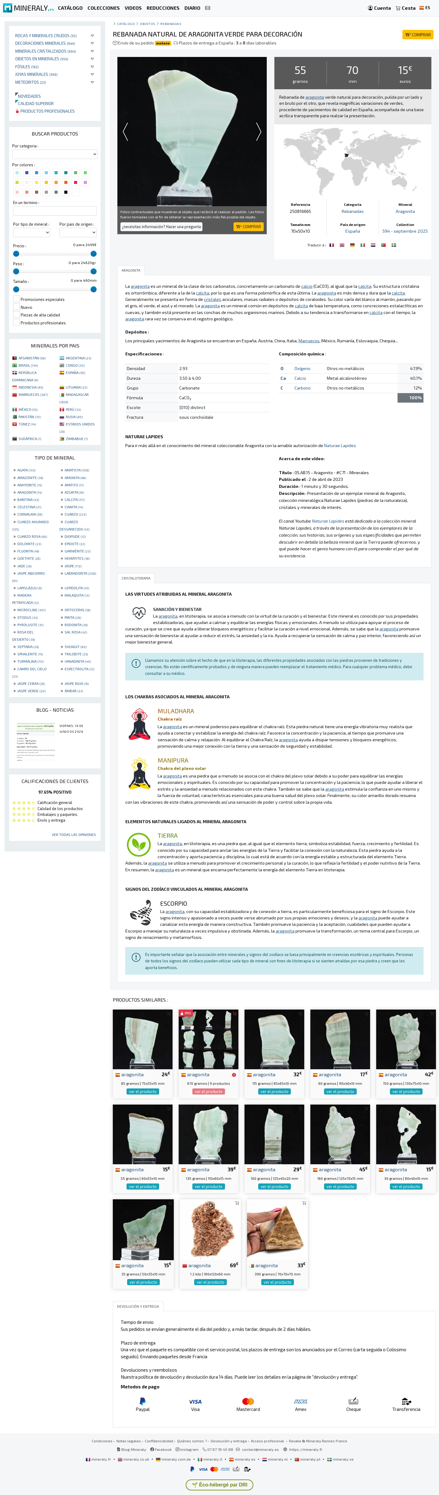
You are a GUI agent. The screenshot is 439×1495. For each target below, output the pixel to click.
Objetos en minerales (41, 58)
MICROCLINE (31, 610)
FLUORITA (28, 551)
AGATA (26, 470)
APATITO (74, 485)
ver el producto (143, 1091)
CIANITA (74, 507)
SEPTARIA (28, 646)
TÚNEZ (27, 424)
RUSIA (74, 416)
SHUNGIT (76, 646)
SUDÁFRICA (30, 438)
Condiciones (102, 1441)
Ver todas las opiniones (74, 834)
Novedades (28, 96)
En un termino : (26, 202)
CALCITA (74, 499)
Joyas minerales (36, 74)
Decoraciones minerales (45, 43)
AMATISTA (77, 470)
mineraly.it (210, 1459)
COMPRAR (418, 34)
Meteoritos (30, 82)
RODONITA (76, 624)
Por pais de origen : (76, 224)
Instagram (187, 1449)
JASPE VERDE (31, 691)
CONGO (75, 365)
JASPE (73, 566)
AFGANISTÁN (32, 358)
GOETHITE (28, 558)
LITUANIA (76, 387)
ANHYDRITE (29, 485)
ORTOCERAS (77, 610)
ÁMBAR (74, 691)
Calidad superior (34, 103)
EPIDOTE (75, 543)
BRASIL (28, 365)
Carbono (302, 387)
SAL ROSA (76, 632)
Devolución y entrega (229, 1441)
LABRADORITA (80, 573)
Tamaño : (21, 281)
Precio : (19, 245)
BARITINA (28, 499)
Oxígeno (302, 368)
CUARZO (75, 514)
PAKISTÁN (30, 416)
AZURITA (74, 492)
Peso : (18, 263)
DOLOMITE (29, 543)
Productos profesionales (45, 111)
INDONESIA (31, 387)
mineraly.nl (275, 1459)
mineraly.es (242, 1459)
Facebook (161, 1449)
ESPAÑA (75, 372)
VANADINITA (78, 661)
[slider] (16, 254)
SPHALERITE (30, 654)
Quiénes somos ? (192, 1441)
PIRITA (73, 617)
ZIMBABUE (77, 438)
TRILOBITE (76, 654)
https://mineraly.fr (306, 1449)
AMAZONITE (30, 477)
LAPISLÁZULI (29, 588)
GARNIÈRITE (78, 551)
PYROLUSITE (30, 624)
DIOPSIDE (75, 536)
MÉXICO (28, 409)
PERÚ (73, 409)
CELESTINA (29, 507)
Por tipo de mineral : (31, 224)
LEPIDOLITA (77, 588)
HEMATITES (77, 558)
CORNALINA (29, 514)
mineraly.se (340, 1459)
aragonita (129, 1074)
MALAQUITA (77, 595)
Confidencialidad (159, 1441)
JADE (24, 566)
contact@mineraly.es (260, 1449)
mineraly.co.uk (134, 1459)
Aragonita (405, 211)
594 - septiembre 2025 (405, 231)
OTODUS (27, 617)
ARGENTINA (78, 358)
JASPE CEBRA (31, 683)
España (352, 231)
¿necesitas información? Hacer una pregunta (161, 226)
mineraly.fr (99, 1459)
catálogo (126, 24)
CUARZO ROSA (32, 536)
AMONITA (75, 477)
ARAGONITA (29, 492)
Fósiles (27, 66)
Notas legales (128, 1441)
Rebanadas (170, 24)
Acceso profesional (268, 1441)
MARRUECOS (33, 394)
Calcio (300, 378)
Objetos (147, 24)
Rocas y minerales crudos (46, 35)
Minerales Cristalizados (45, 51)
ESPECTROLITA (79, 669)
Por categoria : (25, 145)
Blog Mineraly (131, 1449)
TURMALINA (30, 661)
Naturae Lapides (340, 445)
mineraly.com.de (174, 1459)
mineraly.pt (307, 1459)
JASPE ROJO (77, 683)
